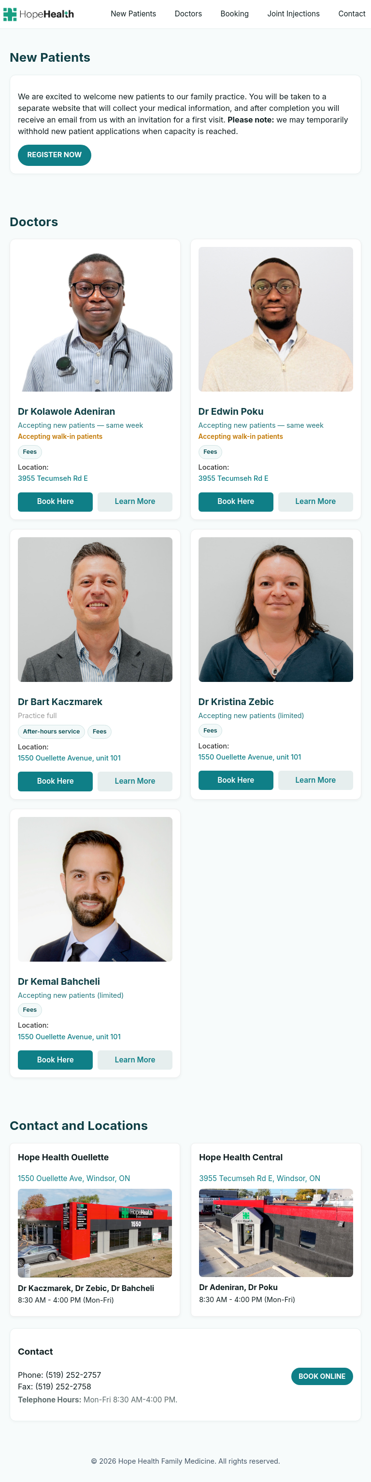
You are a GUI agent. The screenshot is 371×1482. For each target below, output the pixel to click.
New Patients (133, 13)
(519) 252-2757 (73, 1375)
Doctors (188, 13)
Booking (235, 13)
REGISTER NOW (55, 154)
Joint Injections (293, 13)
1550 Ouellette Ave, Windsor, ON (74, 1178)
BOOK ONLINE (322, 1376)
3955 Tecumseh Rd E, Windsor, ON (259, 1178)
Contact (351, 13)
